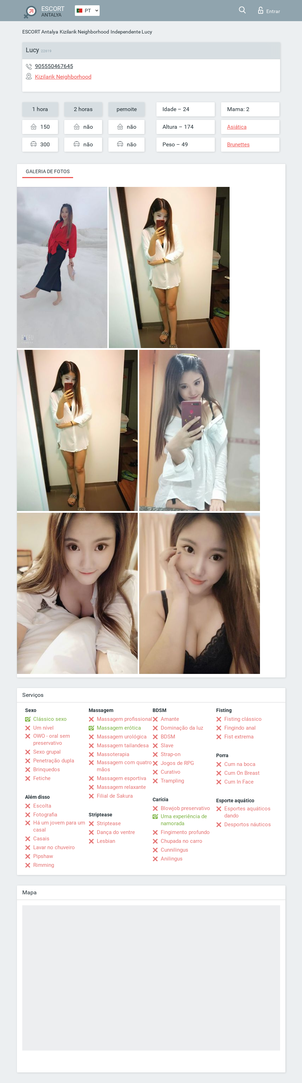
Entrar (269, 10)
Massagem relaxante (121, 787)
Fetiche (42, 778)
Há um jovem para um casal (59, 826)
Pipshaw (43, 856)
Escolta (42, 806)
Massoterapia (113, 754)
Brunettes (238, 144)
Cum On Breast (242, 773)
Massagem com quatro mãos (124, 766)
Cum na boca (239, 764)
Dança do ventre (116, 832)
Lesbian (106, 841)
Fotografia (45, 814)
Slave (167, 745)
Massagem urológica (122, 737)
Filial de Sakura (115, 796)
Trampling (172, 781)
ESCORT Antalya (40, 32)
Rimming (43, 865)
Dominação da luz (182, 728)
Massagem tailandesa (123, 745)
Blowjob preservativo (185, 808)
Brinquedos (46, 769)
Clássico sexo (50, 719)
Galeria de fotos (48, 171)
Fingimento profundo (185, 832)
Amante (170, 719)
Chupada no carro (181, 841)
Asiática (237, 127)
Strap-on (170, 754)
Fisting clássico (243, 719)
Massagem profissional (124, 719)
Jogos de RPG (177, 763)
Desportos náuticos (247, 824)
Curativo (170, 772)
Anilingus (172, 859)
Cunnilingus (174, 850)
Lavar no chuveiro (54, 847)
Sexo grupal (47, 752)
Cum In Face (239, 782)
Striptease (109, 823)
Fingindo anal (240, 728)
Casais (41, 838)
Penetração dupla (53, 761)
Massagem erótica (119, 728)
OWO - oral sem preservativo (51, 739)
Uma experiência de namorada (184, 820)
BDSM (168, 737)
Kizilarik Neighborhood (84, 32)
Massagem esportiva (121, 778)
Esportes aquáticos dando (247, 812)
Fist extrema (239, 737)
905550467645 (54, 66)
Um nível (43, 728)
